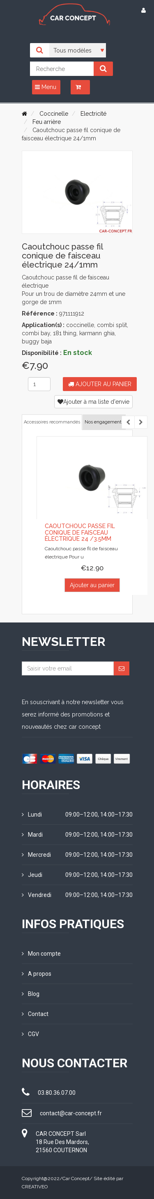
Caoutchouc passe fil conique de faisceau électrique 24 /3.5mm (80, 532)
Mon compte (41, 953)
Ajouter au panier (99, 384)
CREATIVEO (35, 1187)
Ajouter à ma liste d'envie (93, 401)
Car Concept (76, 1178)
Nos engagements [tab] (104, 422)
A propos (36, 973)
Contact (35, 1014)
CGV (30, 1034)
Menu (45, 87)
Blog (30, 994)
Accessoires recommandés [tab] (52, 422)
